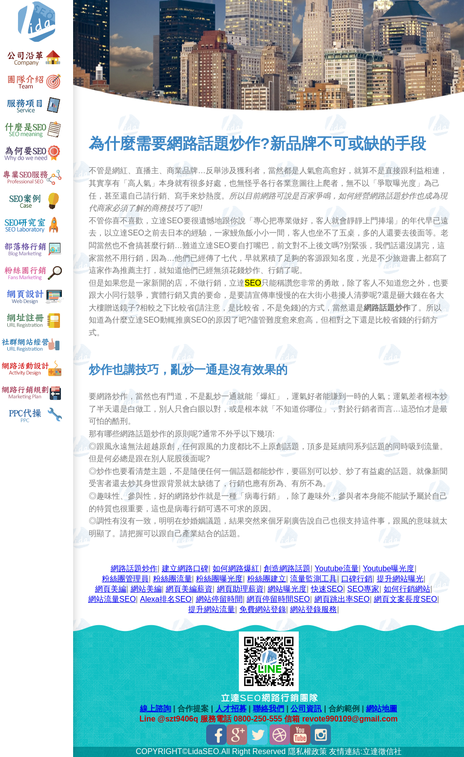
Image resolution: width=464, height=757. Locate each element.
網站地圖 (381, 708)
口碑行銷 (356, 579)
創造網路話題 (287, 568)
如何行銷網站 (407, 589)
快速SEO (327, 589)
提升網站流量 (211, 609)
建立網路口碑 (185, 568)
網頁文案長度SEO (405, 599)
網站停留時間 (219, 599)
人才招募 (231, 708)
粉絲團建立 (266, 579)
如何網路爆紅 (236, 568)
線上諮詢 (155, 708)
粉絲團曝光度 (219, 579)
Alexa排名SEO (166, 599)
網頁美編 (110, 589)
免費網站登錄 (262, 609)
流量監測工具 (313, 579)
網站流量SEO (112, 599)
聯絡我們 (268, 708)
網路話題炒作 (134, 568)
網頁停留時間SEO (278, 599)
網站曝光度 (287, 589)
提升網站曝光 (400, 579)
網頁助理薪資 (240, 589)
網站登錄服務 (313, 609)
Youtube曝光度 (388, 568)
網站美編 (146, 589)
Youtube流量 (337, 568)
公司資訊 (306, 708)
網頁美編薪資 (189, 589)
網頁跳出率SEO (342, 599)
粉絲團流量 (172, 579)
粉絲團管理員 (125, 579)
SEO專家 (363, 589)
